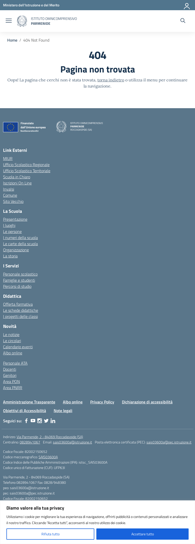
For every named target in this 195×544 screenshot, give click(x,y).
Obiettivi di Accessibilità (24, 410)
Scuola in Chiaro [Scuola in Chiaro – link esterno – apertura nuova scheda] (16, 177)
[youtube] (33, 420)
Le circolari (12, 341)
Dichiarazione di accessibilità (147, 402)
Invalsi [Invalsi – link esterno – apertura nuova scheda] (8, 189)
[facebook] (26, 420)
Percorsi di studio (17, 286)
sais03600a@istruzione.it (72, 442)
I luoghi (9, 225)
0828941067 (30, 442)
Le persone (12, 231)
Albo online (12, 353)
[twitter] (46, 420)
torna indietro (110, 79)
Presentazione (15, 219)
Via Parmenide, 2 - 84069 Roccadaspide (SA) (50, 436)
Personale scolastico (20, 274)
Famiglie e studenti (19, 280)
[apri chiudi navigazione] (9, 21)
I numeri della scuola (20, 237)
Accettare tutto (142, 534)
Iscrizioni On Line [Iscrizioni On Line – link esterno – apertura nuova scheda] (17, 183)
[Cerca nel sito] (183, 21)
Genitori (9, 375)
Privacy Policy (102, 402)
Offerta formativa (18, 304)
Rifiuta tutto (50, 534)
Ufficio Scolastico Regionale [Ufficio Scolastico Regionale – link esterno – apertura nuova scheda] (26, 165)
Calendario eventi (18, 347)
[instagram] (39, 420)
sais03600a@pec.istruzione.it (168, 442)
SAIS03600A (48, 457)
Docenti (9, 369)
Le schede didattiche (20, 310)
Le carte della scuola (20, 244)
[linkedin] (53, 420)
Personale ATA (15, 363)
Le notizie (11, 334)
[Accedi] (187, 5)
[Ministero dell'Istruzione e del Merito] (31, 5)
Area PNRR (12, 388)
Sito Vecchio (13, 201)
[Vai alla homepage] (22, 21)
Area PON (11, 381)
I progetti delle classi (20, 316)
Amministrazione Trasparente (29, 402)
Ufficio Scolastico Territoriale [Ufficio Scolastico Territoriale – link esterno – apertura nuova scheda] (26, 171)
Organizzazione (16, 250)
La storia (10, 256)
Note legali (63, 410)
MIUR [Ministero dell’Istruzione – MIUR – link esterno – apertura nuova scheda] (8, 158)
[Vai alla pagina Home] (12, 40)
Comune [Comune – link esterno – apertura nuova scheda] (10, 195)
